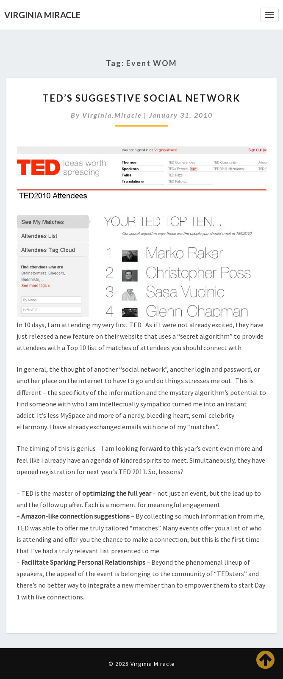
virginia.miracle (112, 115)
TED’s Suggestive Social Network (141, 98)
